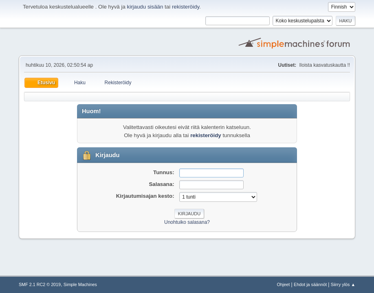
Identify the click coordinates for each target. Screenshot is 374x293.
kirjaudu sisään (145, 7)
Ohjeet (283, 284)
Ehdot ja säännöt (310, 284)
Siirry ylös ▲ (343, 284)
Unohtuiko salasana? (187, 222)
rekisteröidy (185, 7)
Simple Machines (80, 284)
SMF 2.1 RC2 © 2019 (40, 284)
